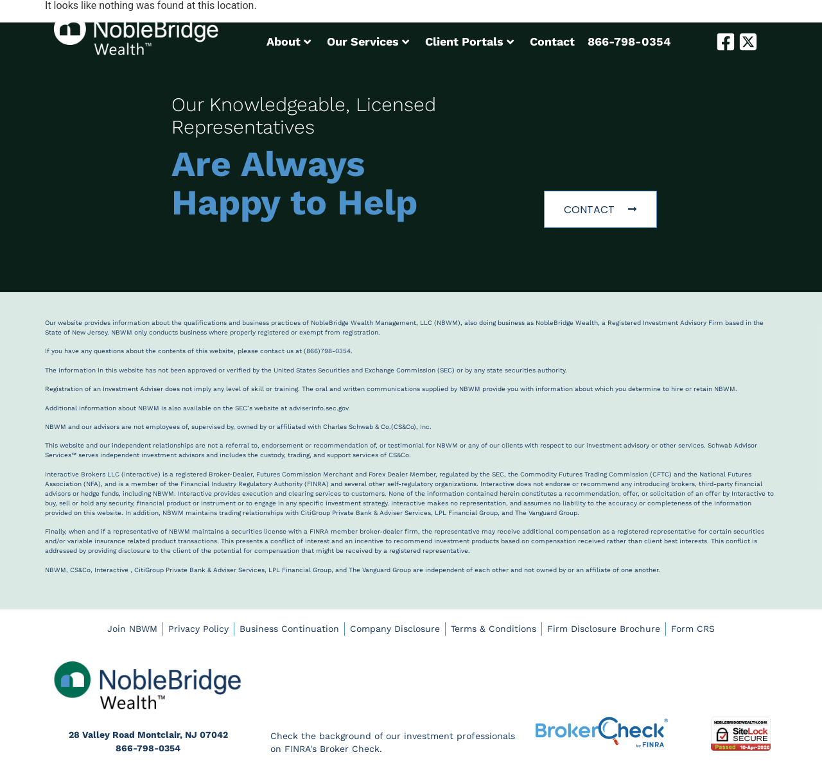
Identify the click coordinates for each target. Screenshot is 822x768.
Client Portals (469, 41)
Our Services (368, 41)
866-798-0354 (629, 41)
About (289, 41)
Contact (552, 41)
